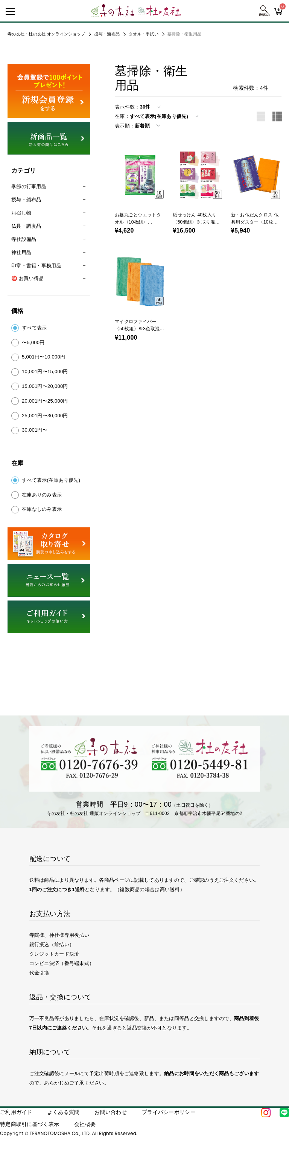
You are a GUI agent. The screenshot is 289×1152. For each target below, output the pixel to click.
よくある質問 (63, 1112)
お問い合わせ (110, 1112)
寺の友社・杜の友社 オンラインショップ (46, 34)
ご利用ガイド (16, 1112)
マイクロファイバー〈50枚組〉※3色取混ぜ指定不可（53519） (139, 329)
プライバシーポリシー (169, 1112)
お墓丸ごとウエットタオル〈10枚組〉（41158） (138, 222)
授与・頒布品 (107, 34)
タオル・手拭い (143, 34)
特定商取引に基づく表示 (29, 1124)
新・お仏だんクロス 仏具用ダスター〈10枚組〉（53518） (254, 222)
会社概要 (85, 1124)
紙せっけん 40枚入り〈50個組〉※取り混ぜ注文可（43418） (196, 222)
